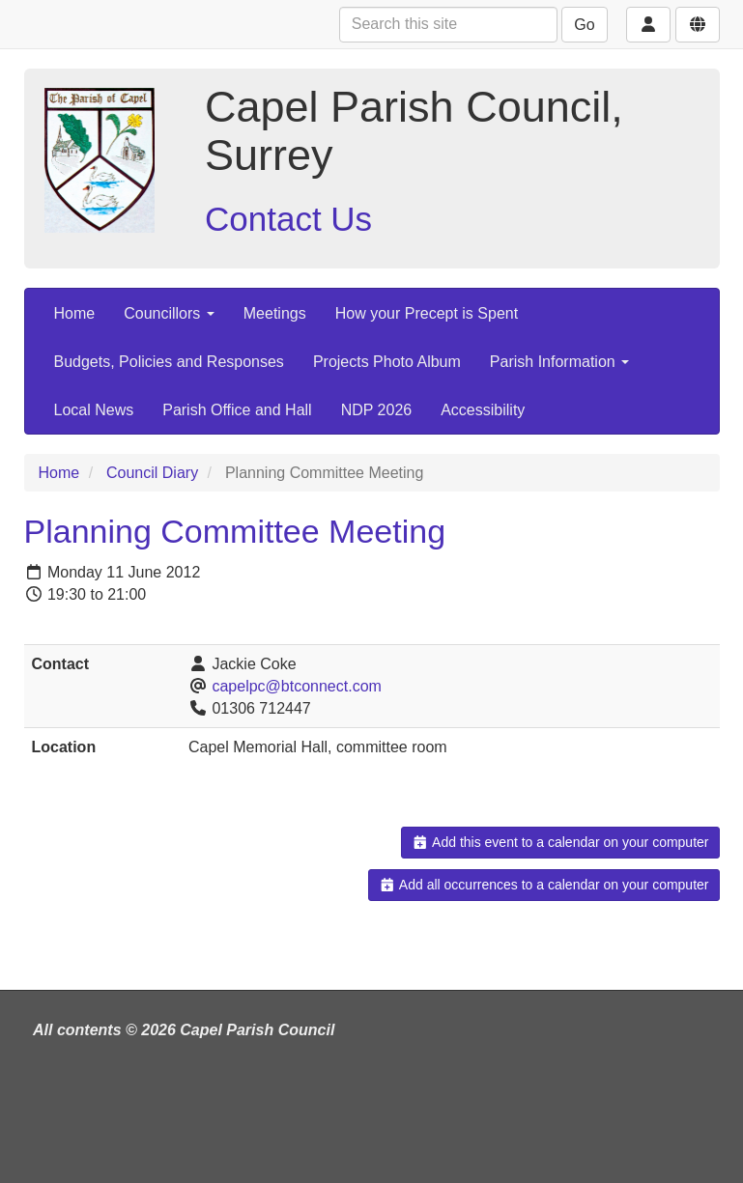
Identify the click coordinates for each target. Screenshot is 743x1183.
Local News (94, 410)
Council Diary (152, 473)
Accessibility (483, 410)
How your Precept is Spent (426, 313)
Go (584, 24)
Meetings (274, 313)
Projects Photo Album (387, 361)
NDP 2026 (377, 410)
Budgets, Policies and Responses (169, 361)
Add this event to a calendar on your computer (560, 842)
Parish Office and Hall (236, 410)
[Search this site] (448, 24)
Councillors (169, 313)
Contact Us (288, 219)
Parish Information (559, 361)
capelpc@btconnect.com (296, 686)
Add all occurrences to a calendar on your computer (543, 884)
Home (75, 313)
